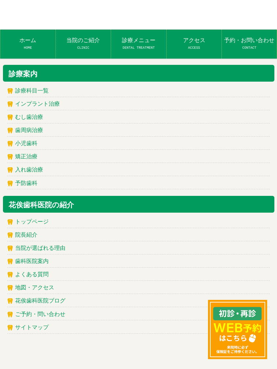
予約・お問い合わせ (249, 43)
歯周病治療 (29, 130)
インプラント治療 (37, 104)
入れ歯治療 (29, 170)
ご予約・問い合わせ (40, 314)
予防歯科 (26, 183)
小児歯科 (26, 143)
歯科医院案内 (32, 261)
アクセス (194, 43)
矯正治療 (26, 157)
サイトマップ (32, 327)
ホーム (27, 43)
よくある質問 (32, 274)
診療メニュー (138, 43)
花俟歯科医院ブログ (40, 301)
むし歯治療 (29, 117)
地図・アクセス (34, 288)
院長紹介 (26, 235)
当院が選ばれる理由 (40, 248)
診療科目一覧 (32, 91)
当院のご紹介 (83, 43)
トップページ (32, 222)
